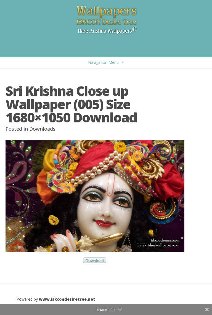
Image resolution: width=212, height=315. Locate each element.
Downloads (42, 128)
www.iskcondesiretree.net (67, 299)
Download (94, 260)
